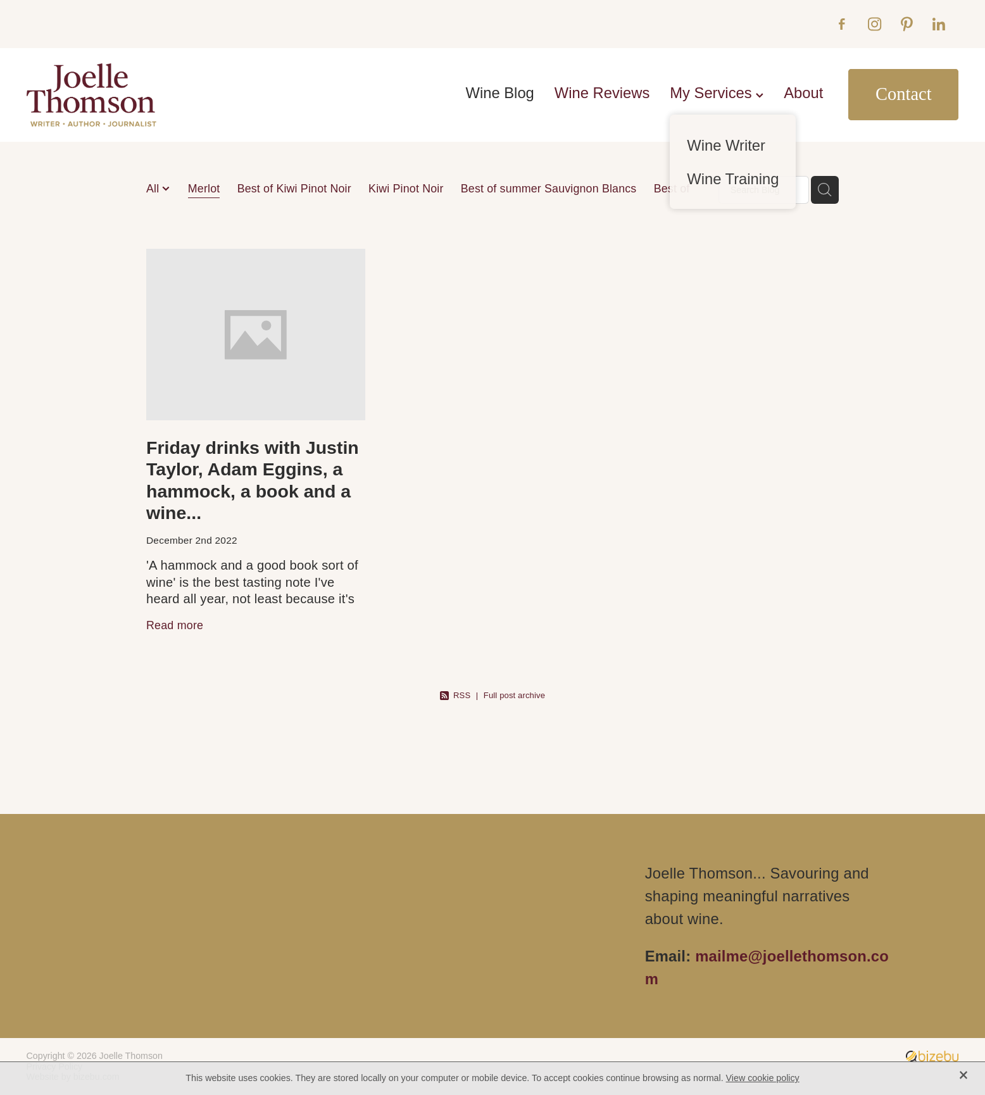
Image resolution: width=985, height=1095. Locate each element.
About (803, 92)
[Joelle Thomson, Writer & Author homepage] (120, 95)
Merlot (204, 188)
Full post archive (514, 695)
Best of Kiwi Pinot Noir (294, 188)
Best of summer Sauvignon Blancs (549, 188)
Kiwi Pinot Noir (405, 188)
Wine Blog (500, 92)
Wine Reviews (602, 92)
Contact (903, 94)
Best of (672, 188)
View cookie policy (763, 1078)
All (154, 188)
